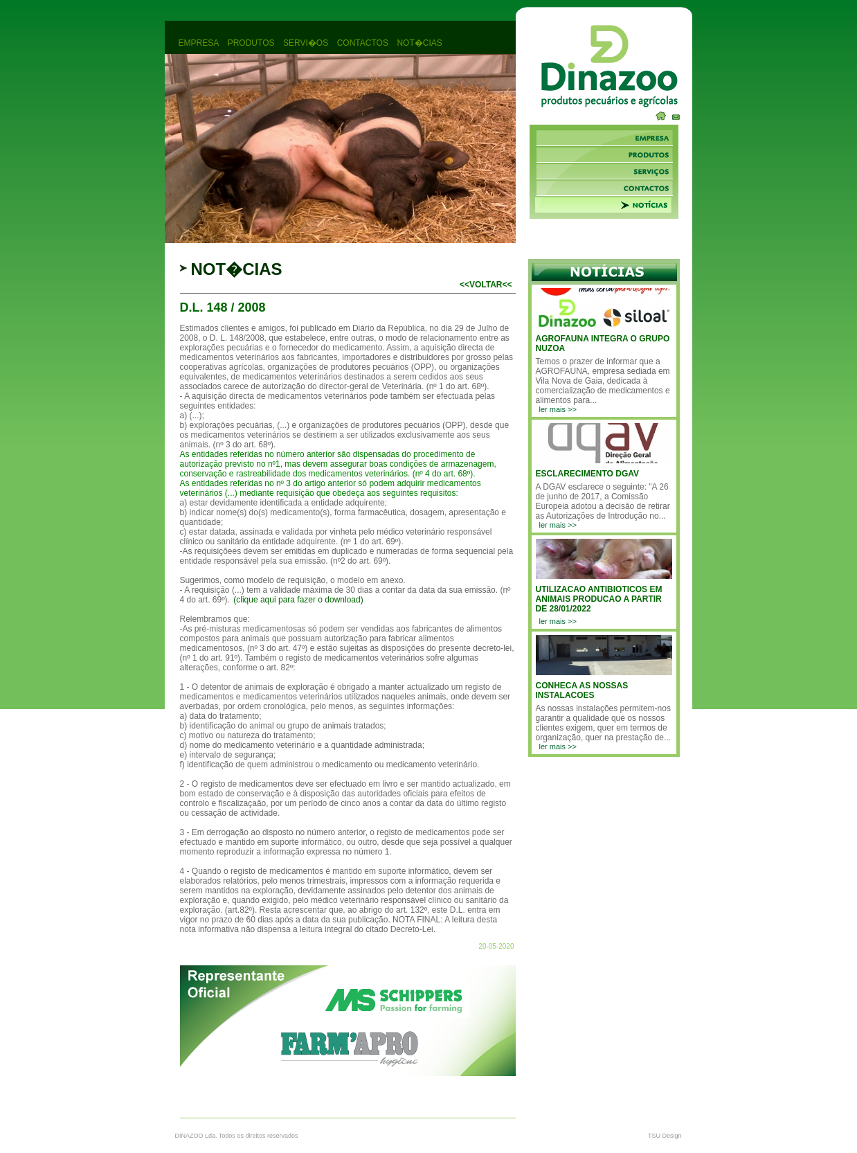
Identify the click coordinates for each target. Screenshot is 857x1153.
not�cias (419, 43)
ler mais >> (558, 409)
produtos (251, 43)
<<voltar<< (486, 284)
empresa (199, 43)
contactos (362, 43)
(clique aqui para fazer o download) (298, 600)
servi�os (305, 43)
